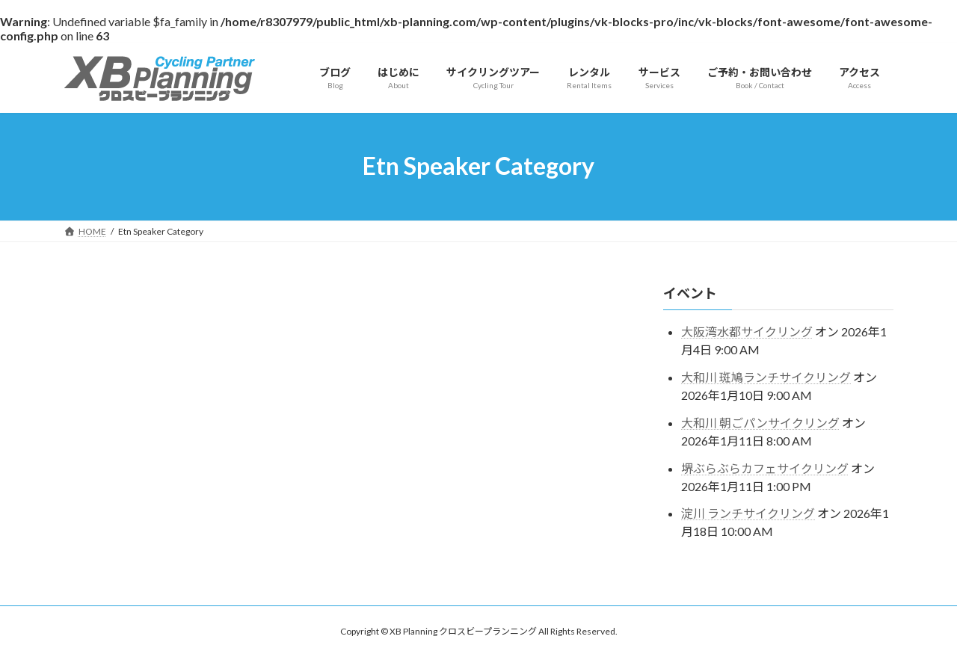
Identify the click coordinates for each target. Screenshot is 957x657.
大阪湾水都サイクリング (747, 331)
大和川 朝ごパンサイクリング (760, 422)
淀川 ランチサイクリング (748, 513)
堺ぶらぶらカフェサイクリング (765, 467)
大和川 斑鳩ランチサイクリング (766, 377)
